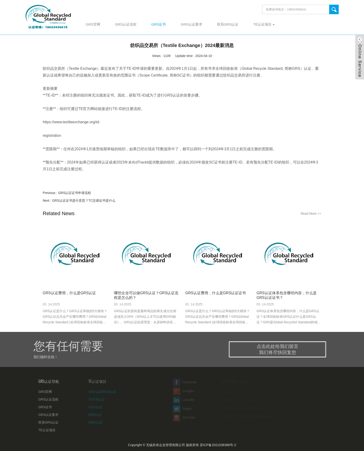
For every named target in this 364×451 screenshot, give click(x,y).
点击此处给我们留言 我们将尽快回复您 (283, 349)
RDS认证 (89, 415)
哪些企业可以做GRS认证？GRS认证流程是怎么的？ (146, 295)
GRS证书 (41, 407)
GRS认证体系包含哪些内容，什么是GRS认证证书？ (287, 295)
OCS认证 (89, 407)
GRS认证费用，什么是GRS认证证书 (215, 293)
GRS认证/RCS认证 (97, 392)
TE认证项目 (43, 430)
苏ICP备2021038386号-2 (218, 445)
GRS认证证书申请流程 (74, 193)
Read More (311, 213)
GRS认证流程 (44, 399)
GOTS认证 (91, 399)
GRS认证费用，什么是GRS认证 (69, 293)
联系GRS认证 (44, 422)
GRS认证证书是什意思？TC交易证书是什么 (83, 200)
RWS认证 (90, 422)
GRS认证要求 (44, 415)
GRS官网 (41, 392)
